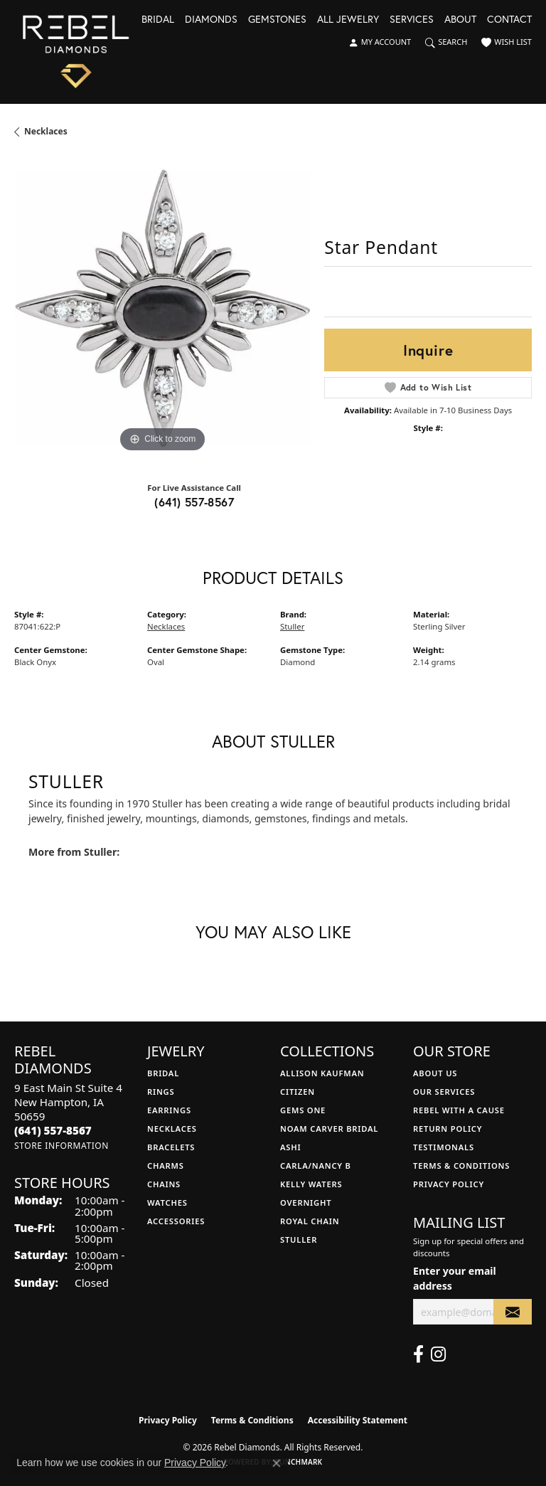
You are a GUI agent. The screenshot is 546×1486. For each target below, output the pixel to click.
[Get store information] (61, 1146)
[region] (162, 308)
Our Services (444, 1091)
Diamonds (211, 20)
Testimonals (443, 1147)
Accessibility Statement (357, 1420)
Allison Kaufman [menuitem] (322, 1073)
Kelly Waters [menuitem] (311, 1184)
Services (412, 20)
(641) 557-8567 (194, 501)
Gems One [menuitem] (303, 1110)
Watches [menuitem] (167, 1202)
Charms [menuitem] (165, 1165)
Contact (509, 20)
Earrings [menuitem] (169, 1110)
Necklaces (46, 131)
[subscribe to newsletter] (512, 1312)
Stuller (292, 626)
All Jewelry (348, 20)
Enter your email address (454, 1278)
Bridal (157, 20)
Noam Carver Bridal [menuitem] (329, 1128)
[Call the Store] (53, 1130)
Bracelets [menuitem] (171, 1147)
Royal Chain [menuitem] (309, 1221)
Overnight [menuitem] (305, 1202)
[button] (379, 42)
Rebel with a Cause (459, 1110)
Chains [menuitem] (164, 1184)
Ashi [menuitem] (290, 1147)
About (460, 20)
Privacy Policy (448, 1184)
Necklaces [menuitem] (172, 1128)
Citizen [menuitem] (297, 1091)
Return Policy (447, 1128)
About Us (435, 1073)
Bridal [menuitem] (163, 1073)
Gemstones (277, 20)
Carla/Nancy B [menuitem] (315, 1165)
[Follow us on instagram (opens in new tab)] (438, 1354)
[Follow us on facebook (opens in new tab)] (418, 1354)
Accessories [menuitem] (176, 1221)
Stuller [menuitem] (298, 1239)
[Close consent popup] (276, 1463)
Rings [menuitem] (160, 1091)
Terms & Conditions (461, 1165)
